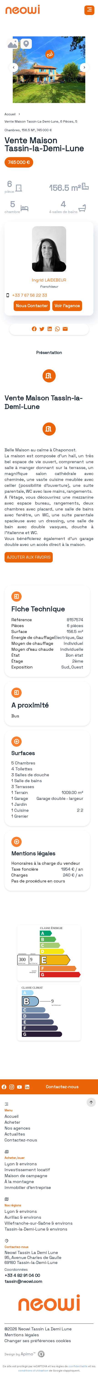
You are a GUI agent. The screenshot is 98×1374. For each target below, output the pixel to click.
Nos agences (17, 1128)
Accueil (10, 114)
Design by (20, 1353)
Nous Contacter (32, 305)
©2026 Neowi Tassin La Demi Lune (38, 1328)
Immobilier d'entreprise (28, 1187)
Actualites (15, 1134)
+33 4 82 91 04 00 (22, 1275)
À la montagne (19, 1181)
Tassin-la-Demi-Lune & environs (36, 1229)
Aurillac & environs (23, 1217)
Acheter (12, 1122)
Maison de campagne (26, 1175)
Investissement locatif (27, 1169)
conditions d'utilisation (33, 1370)
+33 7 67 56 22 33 (29, 295)
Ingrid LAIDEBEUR (49, 280)
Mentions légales (22, 1334)
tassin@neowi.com (23, 1281)
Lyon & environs (21, 1163)
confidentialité (78, 1366)
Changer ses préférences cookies (38, 1340)
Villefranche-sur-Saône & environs (39, 1223)
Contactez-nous (21, 1140)
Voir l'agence (67, 305)
